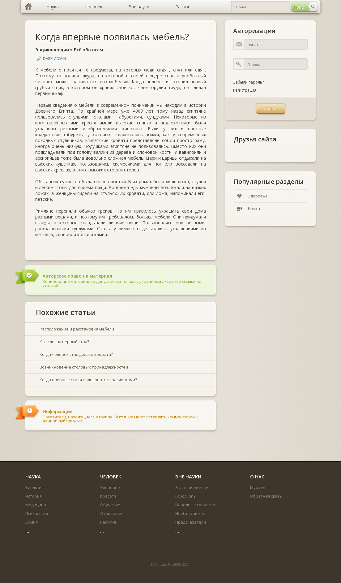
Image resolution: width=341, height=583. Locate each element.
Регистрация (244, 90)
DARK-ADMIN (54, 58)
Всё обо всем (88, 50)
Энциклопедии (52, 50)
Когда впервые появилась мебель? (112, 37)
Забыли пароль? (248, 82)
